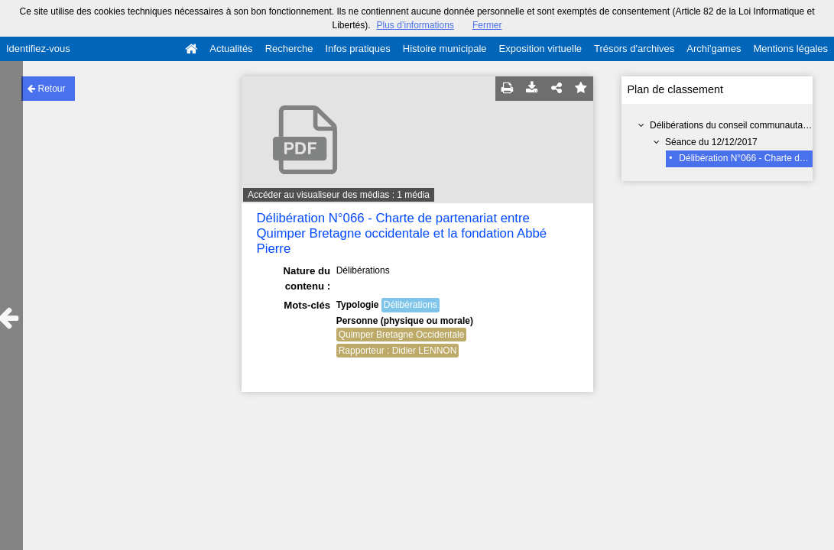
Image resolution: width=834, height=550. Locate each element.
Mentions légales (790, 48)
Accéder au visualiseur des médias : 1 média (339, 194)
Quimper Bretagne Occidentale (402, 334)
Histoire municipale (445, 48)
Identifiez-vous (38, 48)
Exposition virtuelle (540, 48)
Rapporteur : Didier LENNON (398, 350)
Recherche (289, 48)
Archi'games (713, 48)
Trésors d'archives (634, 48)
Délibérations (410, 304)
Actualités (230, 48)
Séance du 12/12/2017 (711, 142)
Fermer (487, 25)
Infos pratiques (358, 48)
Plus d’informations (414, 25)
